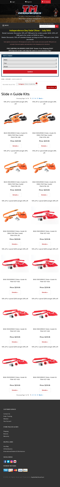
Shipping (6, 431)
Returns (5, 434)
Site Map (6, 446)
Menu (7, 25)
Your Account (7, 421)
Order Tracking (7, 416)
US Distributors (8, 449)
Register (28, 2)
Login (12, 2)
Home (3, 79)
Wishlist (5, 418)
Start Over (51, 87)
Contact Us (6, 414)
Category (8, 79)
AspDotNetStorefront (37, 477)
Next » (41, 98)
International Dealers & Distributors (14, 451)
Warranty (6, 436)
